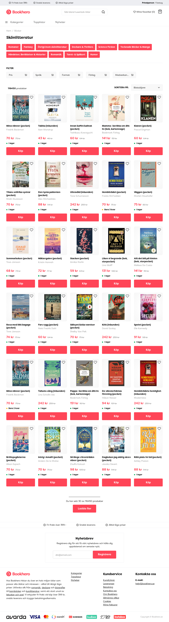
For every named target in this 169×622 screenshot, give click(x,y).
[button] (160, 11)
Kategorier (76, 573)
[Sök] (80, 12)
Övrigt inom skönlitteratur (52, 47)
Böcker (17, 30)
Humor (94, 54)
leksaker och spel (15, 594)
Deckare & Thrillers (82, 47)
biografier (60, 587)
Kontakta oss (110, 590)
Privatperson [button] (148, 3)
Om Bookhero (110, 594)
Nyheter (75, 580)
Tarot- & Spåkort (76, 54)
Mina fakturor (110, 604)
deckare (46, 587)
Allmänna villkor (111, 597)
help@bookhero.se (144, 583)
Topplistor (76, 576)
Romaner (13, 47)
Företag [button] (159, 3)
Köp (20, 151)
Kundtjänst (109, 580)
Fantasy (28, 47)
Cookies (107, 601)
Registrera (104, 554)
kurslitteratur (32, 591)
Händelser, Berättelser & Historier (27, 54)
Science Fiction (106, 47)
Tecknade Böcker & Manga (135, 47)
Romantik (56, 54)
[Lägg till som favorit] (31, 97)
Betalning (108, 587)
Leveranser (108, 583)
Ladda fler (84, 508)
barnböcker (15, 591)
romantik (36, 587)
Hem (8, 30)
